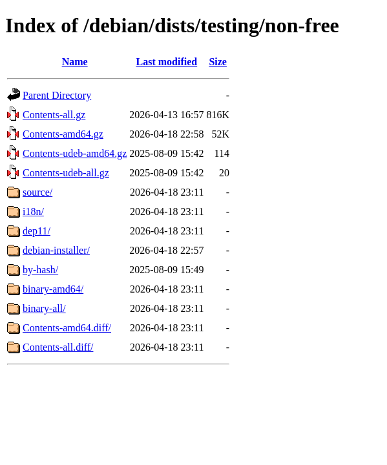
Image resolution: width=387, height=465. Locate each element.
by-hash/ (40, 269)
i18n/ (33, 211)
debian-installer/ (56, 250)
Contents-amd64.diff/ (67, 327)
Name (75, 61)
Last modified (167, 61)
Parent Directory (57, 95)
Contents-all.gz (54, 114)
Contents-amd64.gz (63, 134)
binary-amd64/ (53, 289)
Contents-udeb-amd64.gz (75, 153)
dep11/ (36, 230)
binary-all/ (44, 308)
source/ (37, 192)
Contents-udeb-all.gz (66, 172)
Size (218, 61)
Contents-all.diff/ (58, 347)
